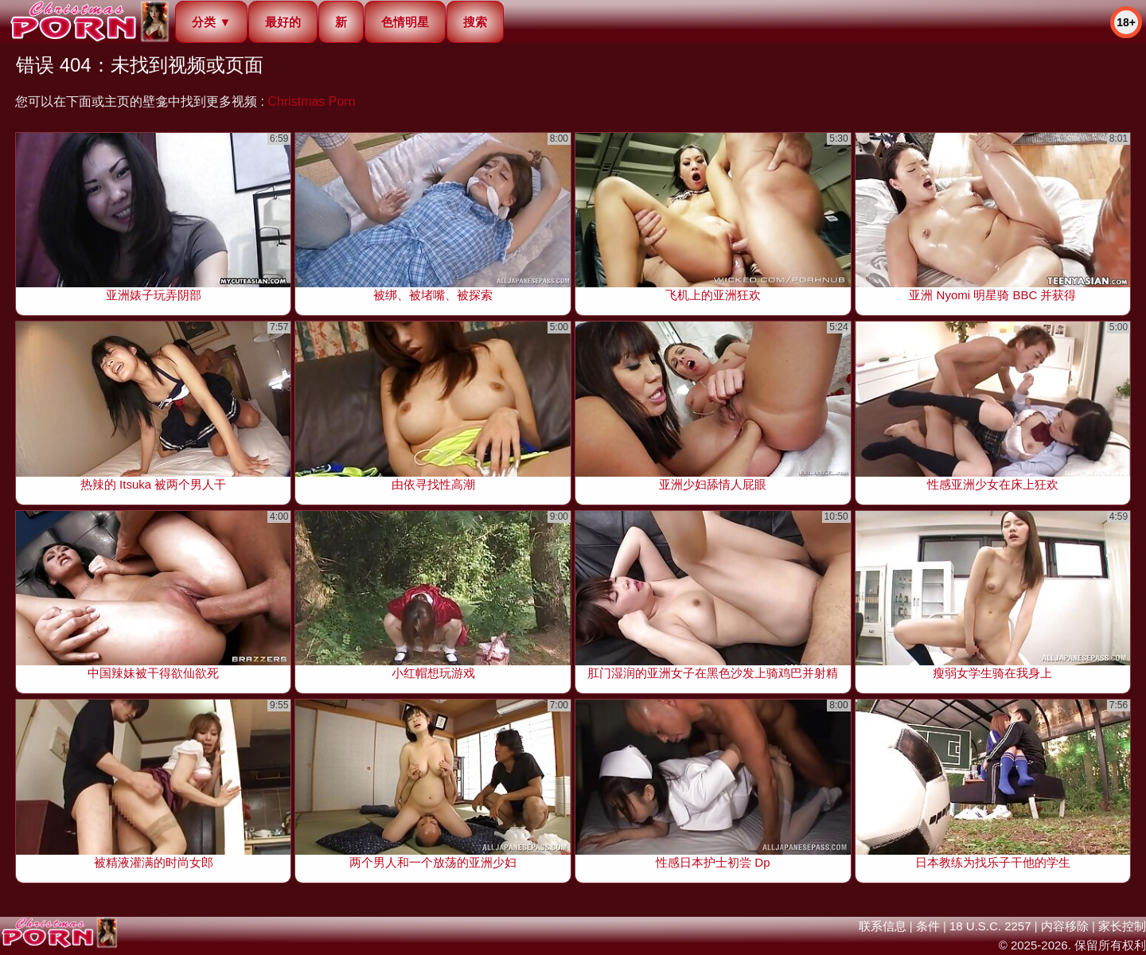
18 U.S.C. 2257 (990, 926)
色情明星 (405, 22)
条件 (928, 926)
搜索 (475, 22)
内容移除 (1065, 926)
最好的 (283, 22)
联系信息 (882, 926)
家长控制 (1122, 926)
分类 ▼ (211, 22)
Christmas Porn (311, 101)
